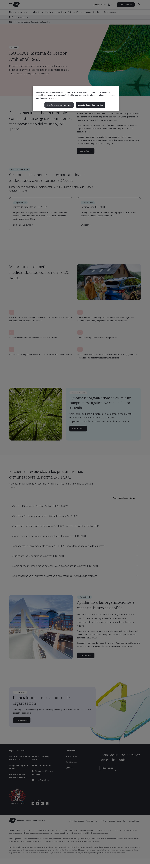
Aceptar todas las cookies (90, 105)
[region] (76, 98)
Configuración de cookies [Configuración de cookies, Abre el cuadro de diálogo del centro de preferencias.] (59, 105)
